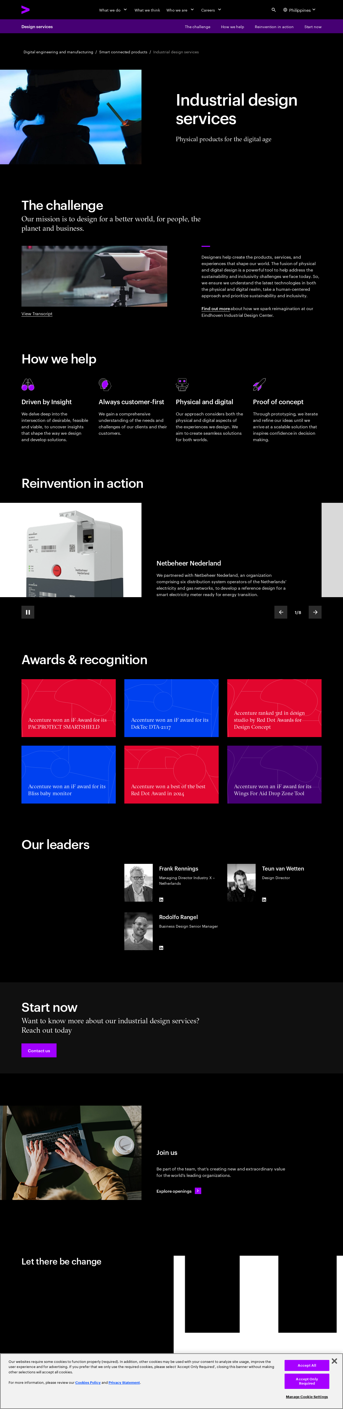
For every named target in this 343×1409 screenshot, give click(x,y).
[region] (171, 1381)
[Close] (334, 1361)
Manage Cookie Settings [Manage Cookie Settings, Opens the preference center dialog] (307, 1397)
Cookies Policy (88, 1382)
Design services (37, 26)
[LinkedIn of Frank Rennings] (161, 899)
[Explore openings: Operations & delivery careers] (178, 1190)
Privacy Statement (124, 1382)
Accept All (307, 1365)
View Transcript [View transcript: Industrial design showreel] (37, 313)
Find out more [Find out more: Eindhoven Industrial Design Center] (216, 308)
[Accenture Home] (37, 9)
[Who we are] (180, 9)
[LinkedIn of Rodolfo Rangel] (161, 948)
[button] (39, 1050)
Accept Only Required (307, 1381)
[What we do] (113, 9)
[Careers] (212, 9)
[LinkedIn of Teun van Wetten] (264, 899)
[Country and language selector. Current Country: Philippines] (300, 9)
